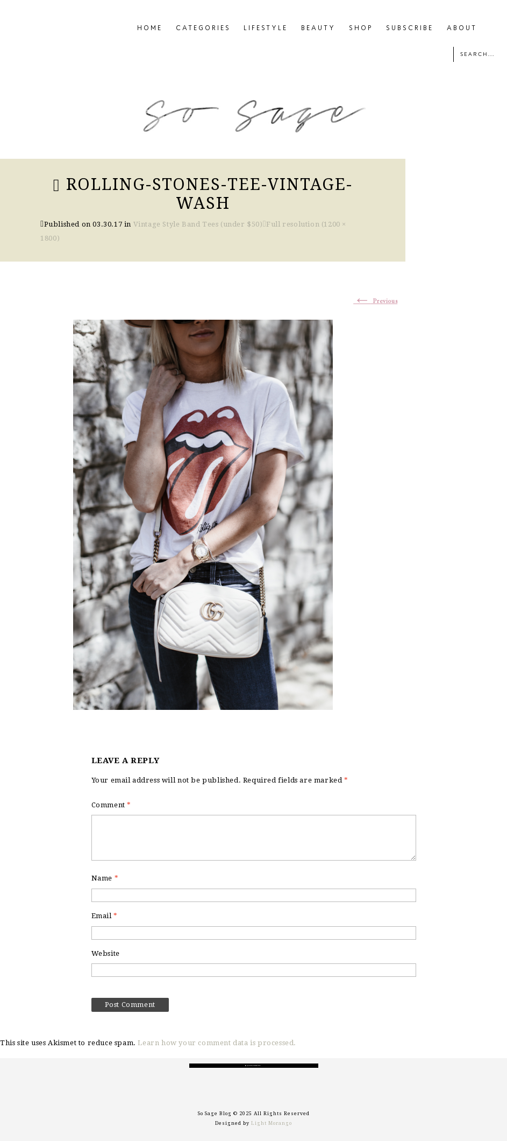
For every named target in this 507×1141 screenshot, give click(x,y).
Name (105, 878)
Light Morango (271, 1123)
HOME (149, 28)
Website (105, 953)
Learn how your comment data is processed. (217, 1043)
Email (104, 916)
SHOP (361, 28)
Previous (375, 301)
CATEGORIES (203, 28)
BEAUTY (318, 28)
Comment (111, 805)
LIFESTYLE (266, 28)
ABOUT (462, 28)
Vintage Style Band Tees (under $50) (198, 224)
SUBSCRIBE (409, 28)
